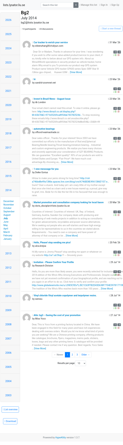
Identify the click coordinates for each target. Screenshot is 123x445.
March (6, 232)
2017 (8, 147)
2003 (8, 395)
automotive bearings (43, 129)
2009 (8, 310)
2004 (8, 381)
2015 (8, 176)
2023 (8, 62)
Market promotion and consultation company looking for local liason (68, 202)
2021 (8, 90)
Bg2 (25, 12)
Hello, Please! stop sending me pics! (51, 242)
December (8, 201)
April (5, 228)
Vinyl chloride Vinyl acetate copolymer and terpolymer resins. (64, 295)
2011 (8, 281)
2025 (8, 34)
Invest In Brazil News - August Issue (51, 99)
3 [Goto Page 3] (77, 354)
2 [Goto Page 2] (72, 354)
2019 (8, 119)
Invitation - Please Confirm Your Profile (53, 262)
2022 (8, 76)
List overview (10, 409)
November (8, 204)
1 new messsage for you (45, 169)
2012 (8, 267)
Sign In (103, 5)
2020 (8, 105)
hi (34, 79)
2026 (8, 20)
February (7, 235)
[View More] (76, 72)
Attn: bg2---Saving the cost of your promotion (56, 315)
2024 (8, 48)
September (9, 211)
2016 (8, 161)
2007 (8, 338)
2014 (8, 190)
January (7, 239)
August (7, 215)
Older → (85, 354)
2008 (8, 324)
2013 (8, 253)
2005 (8, 367)
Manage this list (88, 5)
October (7, 208)
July (5, 218)
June (5, 221)
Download (10, 421)
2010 (8, 296)
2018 (8, 133)
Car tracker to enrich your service (50, 42)
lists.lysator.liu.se (14, 5)
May (5, 225)
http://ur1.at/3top (53, 255)
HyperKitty (60, 437)
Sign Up (114, 5)
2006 (8, 352)
